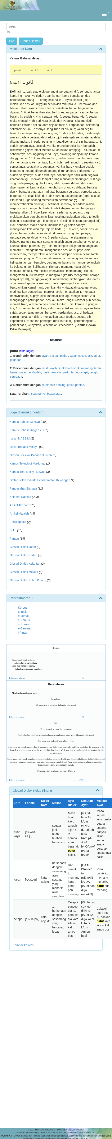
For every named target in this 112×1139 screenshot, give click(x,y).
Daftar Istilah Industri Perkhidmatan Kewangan (40, 480)
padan (64, 355)
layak (44, 355)
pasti (46, 372)
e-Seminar (25, 628)
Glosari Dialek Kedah (23, 555)
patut (49, 70)
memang (87, 368)
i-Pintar (22, 632)
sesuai (54, 355)
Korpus (22, 607)
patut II (34, 70)
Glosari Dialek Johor (23, 547)
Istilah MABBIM (20, 438)
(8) (83, 717)
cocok (82, 355)
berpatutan (54, 393)
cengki (84, 372)
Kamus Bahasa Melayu (25, 421)
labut (97, 355)
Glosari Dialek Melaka (24, 572)
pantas (79, 385)
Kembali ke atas (23, 945)
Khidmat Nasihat (20, 497)
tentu (97, 368)
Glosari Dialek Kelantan (25, 563)
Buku (13, 530)
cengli (93, 372)
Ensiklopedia (18, 522)
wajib (53, 368)
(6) (83, 678)
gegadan (16, 360)
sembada (16, 376)
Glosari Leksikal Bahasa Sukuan (31, 455)
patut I (18, 70)
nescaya (55, 372)
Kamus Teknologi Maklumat (27, 463)
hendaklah (34, 372)
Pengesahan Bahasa (23, 488)
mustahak (47, 385)
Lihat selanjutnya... (17, 678)
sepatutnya (38, 393)
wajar (73, 355)
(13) (81, 780)
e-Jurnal (23, 616)
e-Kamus (24, 620)
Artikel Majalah (19, 513)
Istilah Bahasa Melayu (24, 446)
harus (13, 372)
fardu (74, 372)
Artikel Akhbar (19, 505)
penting (61, 385)
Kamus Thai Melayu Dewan (27, 471)
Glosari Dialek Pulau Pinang (28, 580)
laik (90, 355)
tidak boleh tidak (69, 368)
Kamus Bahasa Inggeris (25, 430)
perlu (66, 372)
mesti (44, 368)
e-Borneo (24, 624)
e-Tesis (22, 611)
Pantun (14, 538)
